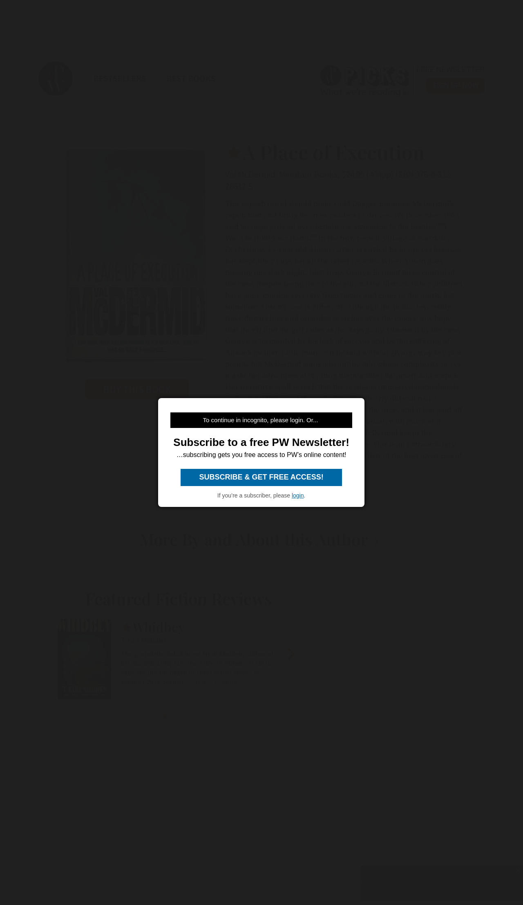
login (298, 495)
